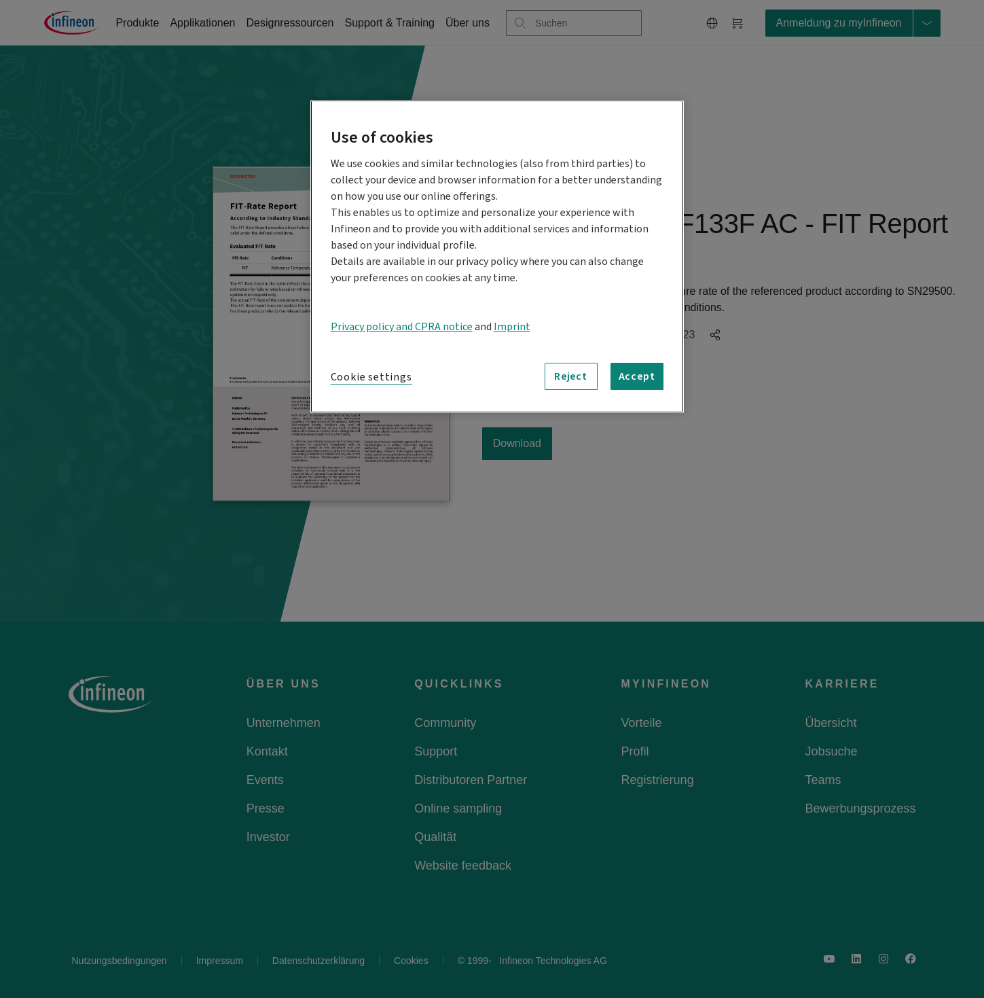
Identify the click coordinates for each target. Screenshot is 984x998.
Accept (637, 376)
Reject (570, 376)
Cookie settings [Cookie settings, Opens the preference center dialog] (371, 377)
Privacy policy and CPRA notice (402, 326)
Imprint (512, 326)
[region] (497, 256)
